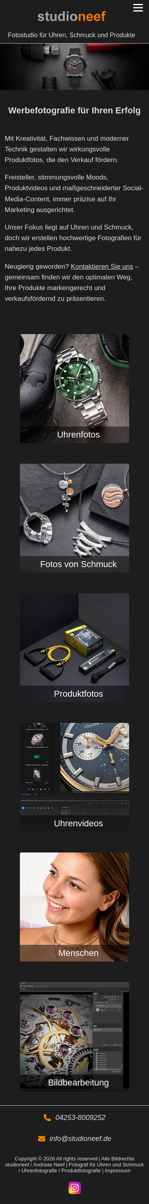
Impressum (117, 1170)
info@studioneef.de (80, 1139)
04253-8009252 (80, 1118)
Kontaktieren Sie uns (102, 266)
